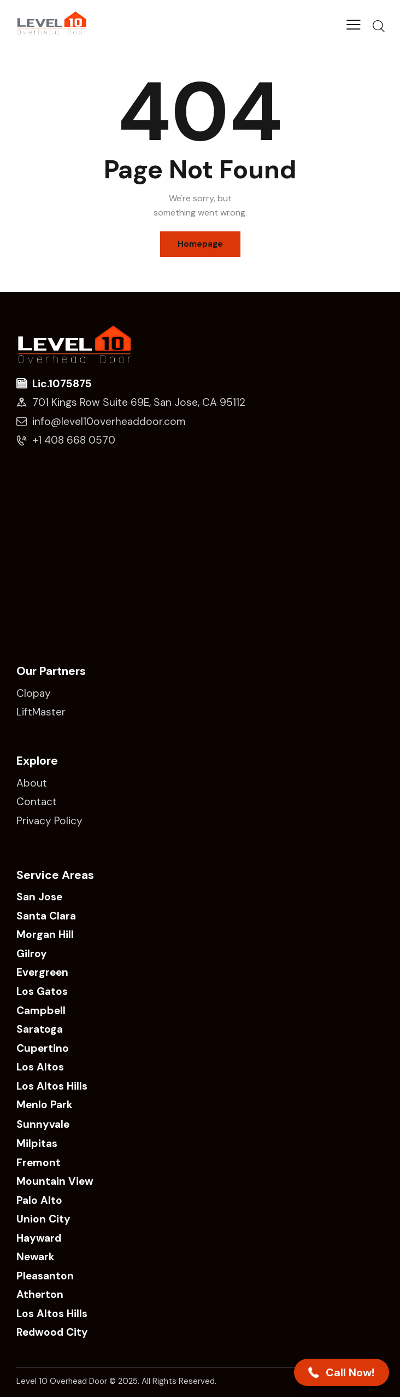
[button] (341, 1372)
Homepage (200, 243)
